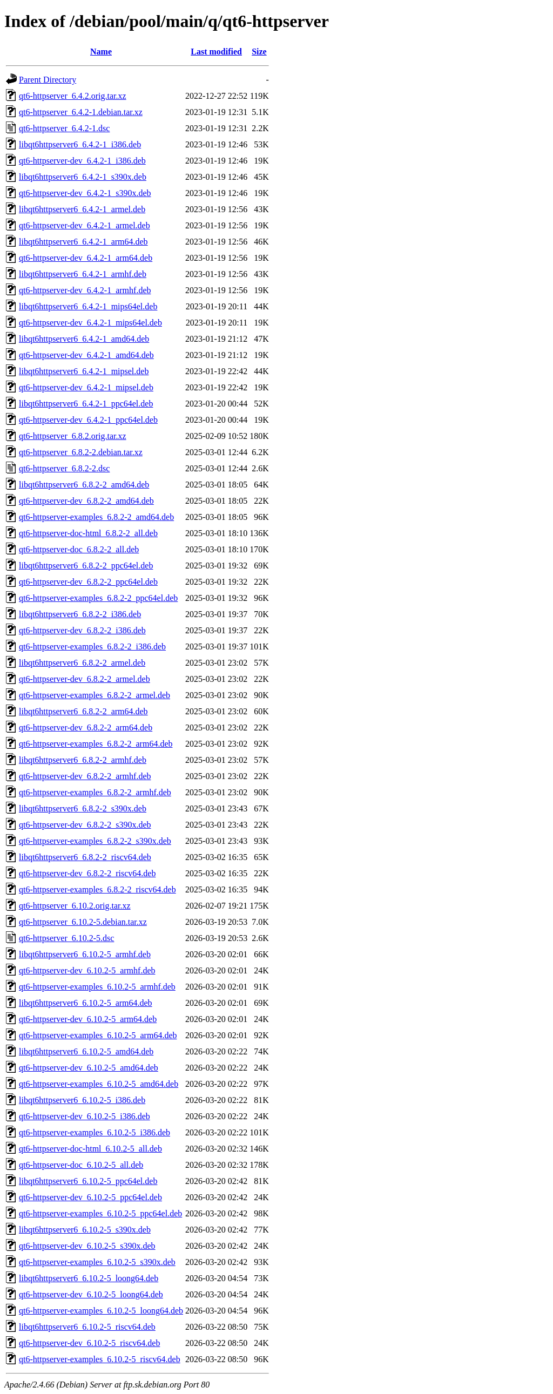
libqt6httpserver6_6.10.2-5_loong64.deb (88, 1278)
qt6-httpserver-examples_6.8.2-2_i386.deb (92, 646)
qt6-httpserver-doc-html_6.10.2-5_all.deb (90, 1148)
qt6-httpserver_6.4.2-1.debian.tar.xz (81, 112)
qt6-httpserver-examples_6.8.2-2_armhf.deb (95, 792)
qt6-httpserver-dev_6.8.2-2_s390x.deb (85, 824)
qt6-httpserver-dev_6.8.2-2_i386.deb (82, 630)
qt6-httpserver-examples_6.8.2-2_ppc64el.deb (98, 598)
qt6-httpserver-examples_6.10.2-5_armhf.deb (97, 986)
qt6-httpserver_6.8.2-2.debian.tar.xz (81, 452)
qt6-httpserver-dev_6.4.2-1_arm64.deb (85, 257)
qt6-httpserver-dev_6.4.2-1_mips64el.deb (90, 322)
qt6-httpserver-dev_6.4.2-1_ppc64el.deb (88, 419)
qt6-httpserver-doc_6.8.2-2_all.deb (79, 549)
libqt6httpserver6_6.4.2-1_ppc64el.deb (86, 403)
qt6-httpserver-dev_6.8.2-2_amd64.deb (86, 500)
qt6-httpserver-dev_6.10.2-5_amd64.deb (88, 1067)
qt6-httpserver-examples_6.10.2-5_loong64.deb (101, 1310)
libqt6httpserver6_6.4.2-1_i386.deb (80, 144)
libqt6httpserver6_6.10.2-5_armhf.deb (85, 954)
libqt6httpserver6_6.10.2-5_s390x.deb (85, 1229)
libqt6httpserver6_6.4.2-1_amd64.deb (84, 338)
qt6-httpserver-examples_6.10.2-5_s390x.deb (97, 1262)
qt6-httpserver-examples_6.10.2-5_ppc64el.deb (100, 1213)
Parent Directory (47, 79)
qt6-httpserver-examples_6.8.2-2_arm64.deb (95, 743)
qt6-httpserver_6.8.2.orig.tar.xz (72, 436)
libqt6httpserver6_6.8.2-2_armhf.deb (82, 759)
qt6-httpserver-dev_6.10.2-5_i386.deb (84, 1116)
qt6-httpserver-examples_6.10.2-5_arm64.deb (98, 1035)
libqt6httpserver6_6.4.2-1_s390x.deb (82, 176)
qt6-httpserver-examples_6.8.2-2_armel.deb (94, 695)
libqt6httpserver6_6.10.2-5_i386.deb (82, 1100)
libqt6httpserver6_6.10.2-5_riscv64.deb (87, 1326)
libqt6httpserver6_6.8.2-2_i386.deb (80, 614)
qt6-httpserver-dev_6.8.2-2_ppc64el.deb (88, 581)
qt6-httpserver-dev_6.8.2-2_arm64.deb (85, 727)
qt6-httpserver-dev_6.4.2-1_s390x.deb (85, 193)
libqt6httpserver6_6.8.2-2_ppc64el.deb (86, 565)
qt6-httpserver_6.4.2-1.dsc (64, 128)
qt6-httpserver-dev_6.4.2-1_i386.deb (82, 160)
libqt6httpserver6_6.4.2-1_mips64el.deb (88, 306)
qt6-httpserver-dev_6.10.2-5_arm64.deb (88, 1019)
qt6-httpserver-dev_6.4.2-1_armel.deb (84, 225)
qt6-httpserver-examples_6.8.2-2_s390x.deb (95, 840)
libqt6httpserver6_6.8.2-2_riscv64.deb (85, 857)
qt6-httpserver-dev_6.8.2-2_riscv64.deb (87, 873)
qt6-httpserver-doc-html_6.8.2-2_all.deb (88, 533)
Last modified (216, 51)
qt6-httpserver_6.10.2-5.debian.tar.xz (83, 921)
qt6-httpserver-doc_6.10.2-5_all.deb (81, 1164)
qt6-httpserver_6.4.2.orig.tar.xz (72, 95)
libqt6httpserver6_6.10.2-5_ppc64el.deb (88, 1181)
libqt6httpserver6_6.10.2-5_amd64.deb (86, 1051)
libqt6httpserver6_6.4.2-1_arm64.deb (83, 241)
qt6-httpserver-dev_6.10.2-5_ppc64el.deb (90, 1197)
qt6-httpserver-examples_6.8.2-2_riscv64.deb (97, 889)
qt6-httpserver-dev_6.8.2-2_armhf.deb (85, 776)
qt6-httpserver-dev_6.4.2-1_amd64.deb (86, 355)
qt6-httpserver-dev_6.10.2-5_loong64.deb (91, 1294)
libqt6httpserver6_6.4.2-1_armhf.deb (82, 274)
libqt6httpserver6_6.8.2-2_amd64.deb (84, 484)
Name (101, 51)
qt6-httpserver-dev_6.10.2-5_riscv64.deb (89, 1343)
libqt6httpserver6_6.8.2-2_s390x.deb (82, 808)
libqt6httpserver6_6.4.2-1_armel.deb (82, 209)
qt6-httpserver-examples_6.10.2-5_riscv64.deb (99, 1359)
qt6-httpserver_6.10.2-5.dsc (66, 938)
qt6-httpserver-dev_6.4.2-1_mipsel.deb (86, 387)
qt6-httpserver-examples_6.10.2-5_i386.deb (94, 1132)
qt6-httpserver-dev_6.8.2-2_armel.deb (84, 679)
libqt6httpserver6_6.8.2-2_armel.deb (82, 662)
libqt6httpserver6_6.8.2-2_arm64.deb (83, 711)
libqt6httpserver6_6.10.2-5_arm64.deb (85, 1002)
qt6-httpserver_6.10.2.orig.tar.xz (75, 905)
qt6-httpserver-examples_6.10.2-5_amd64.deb (98, 1083)
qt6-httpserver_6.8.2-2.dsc (64, 468)
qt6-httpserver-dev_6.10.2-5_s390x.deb (87, 1245)
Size (259, 51)
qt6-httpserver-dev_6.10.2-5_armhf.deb (87, 970)
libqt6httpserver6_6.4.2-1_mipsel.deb (84, 371)
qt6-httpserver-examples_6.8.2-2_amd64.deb (96, 517)
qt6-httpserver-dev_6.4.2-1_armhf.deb (85, 290)
